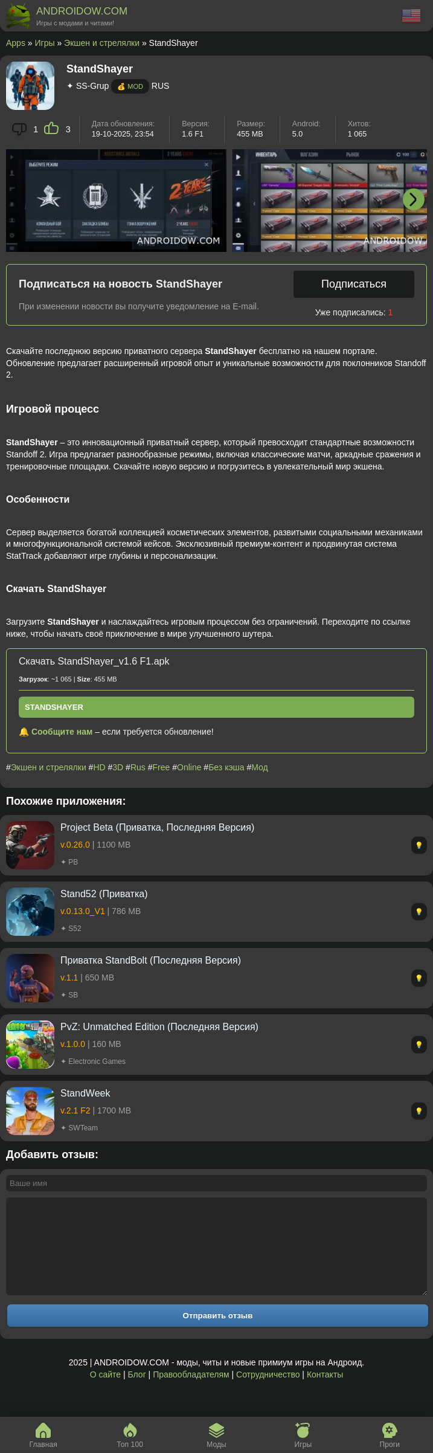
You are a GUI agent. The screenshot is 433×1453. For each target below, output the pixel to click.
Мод (259, 767)
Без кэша (226, 767)
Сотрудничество (268, 1392)
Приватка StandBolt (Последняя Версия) (150, 960)
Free (161, 767)
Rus (138, 767)
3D (117, 767)
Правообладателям (191, 1392)
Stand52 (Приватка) (104, 894)
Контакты (325, 1392)
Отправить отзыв (218, 1333)
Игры (45, 43)
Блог (136, 1392)
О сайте (105, 1392)
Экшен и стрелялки (102, 43)
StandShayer (54, 707)
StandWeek (85, 1093)
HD (99, 767)
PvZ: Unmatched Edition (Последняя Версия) (159, 1027)
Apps (15, 43)
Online (189, 767)
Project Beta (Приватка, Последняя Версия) (157, 827)
